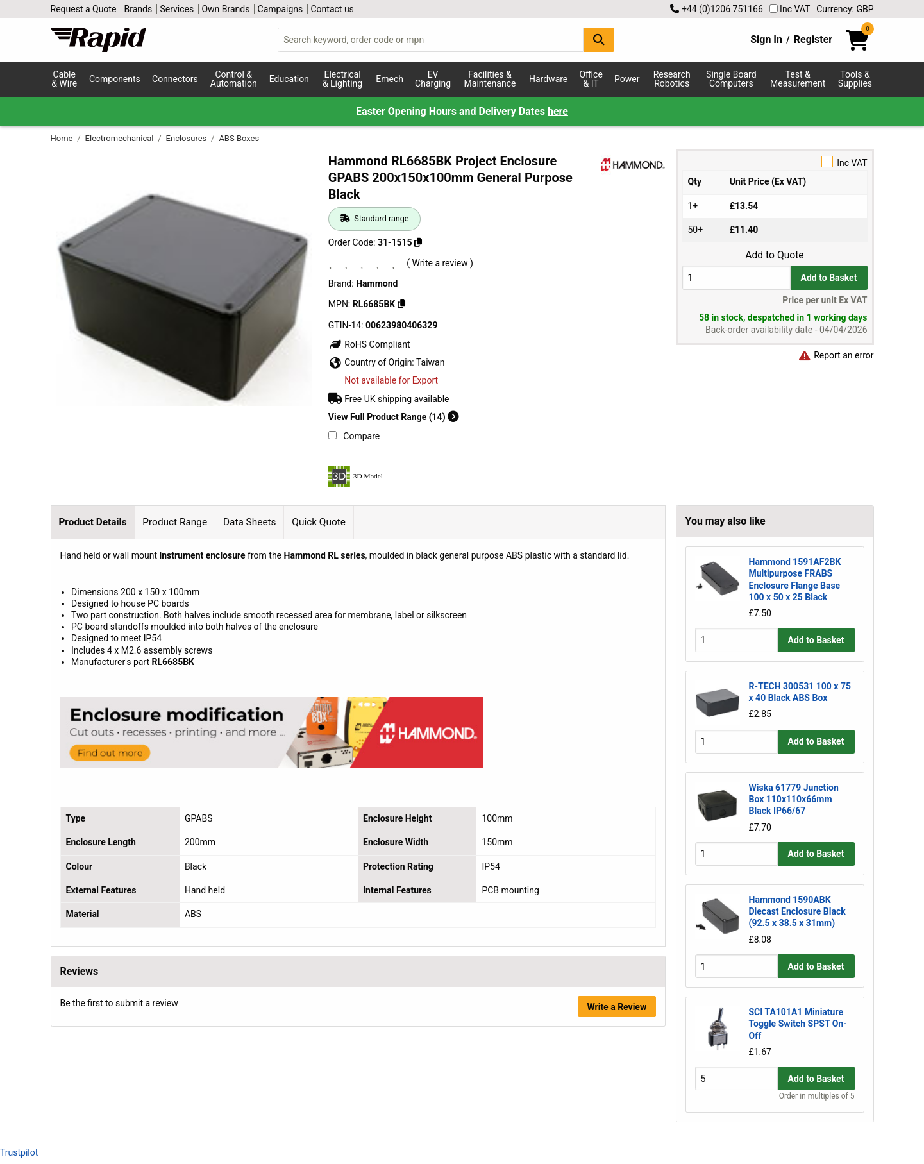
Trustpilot (19, 1152)
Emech (389, 79)
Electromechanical (120, 138)
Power (626, 79)
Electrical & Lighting (342, 79)
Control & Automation (233, 79)
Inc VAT (790, 8)
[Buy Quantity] (736, 277)
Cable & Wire (64, 79)
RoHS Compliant (369, 344)
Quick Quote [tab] (319, 522)
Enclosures (187, 138)
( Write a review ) (440, 262)
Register (813, 39)
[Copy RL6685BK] (401, 303)
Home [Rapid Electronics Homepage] (63, 138)
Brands (138, 9)
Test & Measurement (797, 79)
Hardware (548, 79)
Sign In (766, 39)
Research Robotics (672, 79)
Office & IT (590, 79)
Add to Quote (774, 255)
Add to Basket (829, 278)
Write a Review (616, 1007)
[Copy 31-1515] (418, 242)
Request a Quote (84, 9)
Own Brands (225, 9)
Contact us (332, 9)
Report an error (836, 355)
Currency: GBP (844, 8)
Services (177, 9)
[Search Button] (599, 39)
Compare (354, 436)
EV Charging (433, 79)
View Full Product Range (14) (393, 417)
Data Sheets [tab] (249, 522)
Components (114, 79)
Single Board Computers (731, 79)
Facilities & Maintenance (490, 79)
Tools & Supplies (855, 79)
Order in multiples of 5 (817, 1096)
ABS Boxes (239, 138)
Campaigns (280, 9)
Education (289, 79)
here (558, 111)
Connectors (175, 79)
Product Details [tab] (92, 522)
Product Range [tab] (174, 522)
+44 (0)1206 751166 (716, 8)
